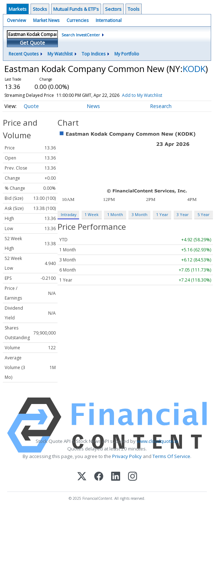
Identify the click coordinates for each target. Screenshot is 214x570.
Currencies (77, 20)
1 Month (115, 214)
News (93, 106)
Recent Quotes (23, 54)
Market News (46, 20)
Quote (31, 106)
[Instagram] (132, 477)
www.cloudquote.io (157, 441)
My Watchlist (60, 54)
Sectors (113, 9)
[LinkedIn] (115, 477)
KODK (194, 69)
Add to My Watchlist (152, 95)
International (109, 20)
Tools (134, 9)
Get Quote (32, 42)
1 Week (92, 214)
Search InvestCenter (81, 34)
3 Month (139, 214)
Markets (18, 9)
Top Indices (93, 54)
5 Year (203, 214)
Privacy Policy (127, 456)
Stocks (40, 9)
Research (161, 106)
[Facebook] (98, 477)
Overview (16, 20)
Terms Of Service (171, 456)
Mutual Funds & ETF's (76, 9)
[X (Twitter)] (81, 477)
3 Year (183, 214)
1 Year (162, 214)
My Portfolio (126, 54)
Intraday (68, 214)
